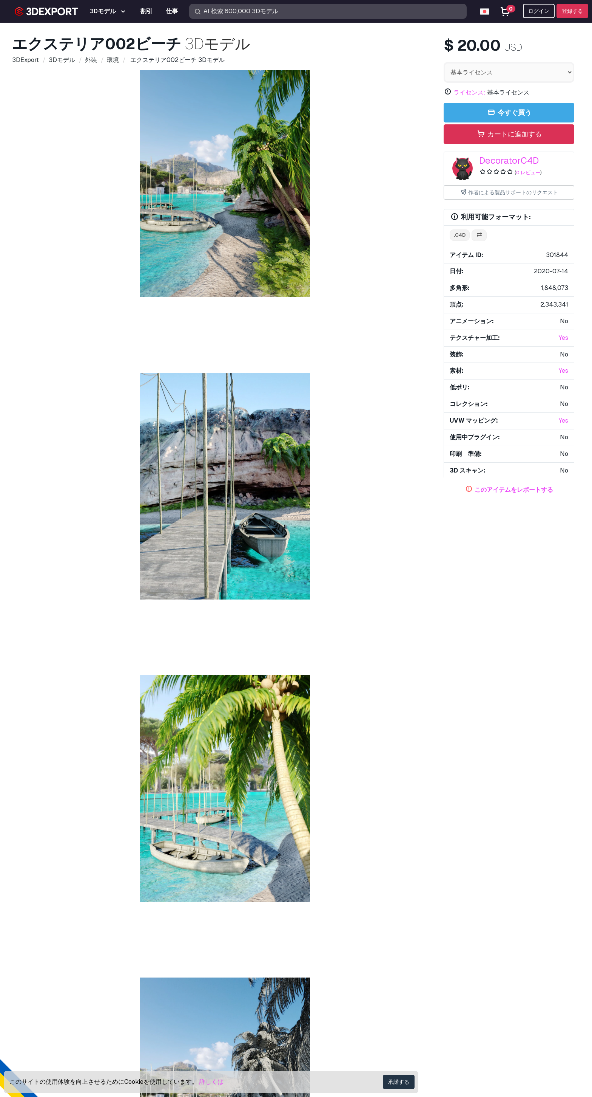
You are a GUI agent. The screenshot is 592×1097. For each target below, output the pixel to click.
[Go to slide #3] (201, 393)
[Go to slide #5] (297, 393)
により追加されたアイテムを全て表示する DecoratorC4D (296, 633)
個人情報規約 (461, 1011)
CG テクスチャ (322, 986)
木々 (193, 564)
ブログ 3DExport (324, 1023)
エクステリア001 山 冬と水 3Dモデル (64, 730)
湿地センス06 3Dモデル (163, 852)
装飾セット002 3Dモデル (165, 730)
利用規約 (455, 1023)
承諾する (398, 1081)
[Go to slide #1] (104, 393)
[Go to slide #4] (249, 393)
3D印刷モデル (321, 961)
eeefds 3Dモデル (51, 596)
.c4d (460, 235)
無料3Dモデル (321, 973)
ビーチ (35, 564)
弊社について (41, 935)
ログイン (538, 11)
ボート (60, 564)
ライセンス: (469, 92)
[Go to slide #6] (345, 393)
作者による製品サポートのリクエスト (509, 192)
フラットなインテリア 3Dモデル (58, 852)
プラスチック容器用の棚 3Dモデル (290, 852)
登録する (572, 11)
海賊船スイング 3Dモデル (387, 596)
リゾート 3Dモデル (386, 852)
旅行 (293, 564)
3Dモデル (315, 949)
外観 (83, 564)
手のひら (333, 564)
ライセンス (458, 986)
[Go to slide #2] (152, 393)
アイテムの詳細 (41, 428)
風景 (143, 564)
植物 (213, 564)
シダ (103, 564)
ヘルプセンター (464, 961)
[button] (563, 835)
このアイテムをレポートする (514, 490)
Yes (563, 338)
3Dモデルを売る (324, 998)
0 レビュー (528, 172)
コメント (82, 428)
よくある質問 (461, 973)
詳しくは (211, 1082)
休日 (123, 564)
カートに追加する (508, 134)
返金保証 (455, 1036)
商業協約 (455, 998)
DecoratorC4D (509, 160)
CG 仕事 (313, 1036)
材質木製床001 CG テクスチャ (400, 730)
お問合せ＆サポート (477, 935)
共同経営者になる (326, 1011)
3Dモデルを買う (329, 935)
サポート (455, 949)
